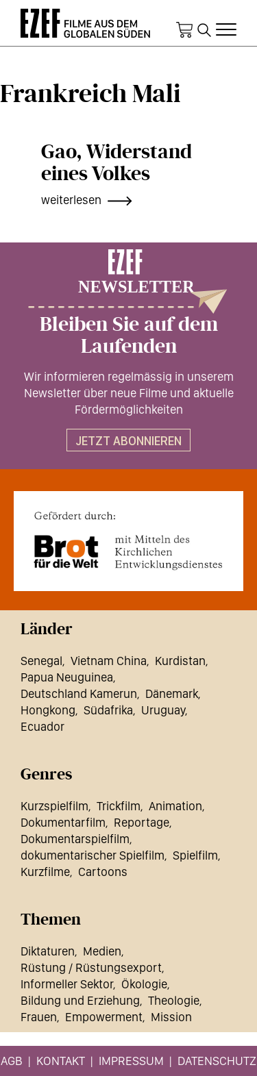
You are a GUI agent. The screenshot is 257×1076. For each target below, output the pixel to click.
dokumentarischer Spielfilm (92, 855)
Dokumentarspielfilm (75, 838)
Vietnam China (109, 660)
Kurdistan (180, 660)
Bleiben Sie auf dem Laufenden (129, 335)
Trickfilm (118, 806)
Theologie (173, 1000)
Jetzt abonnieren (128, 441)
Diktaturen (48, 951)
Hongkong (48, 710)
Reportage (141, 822)
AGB (12, 1060)
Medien (102, 951)
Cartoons (102, 871)
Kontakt (60, 1060)
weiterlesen (71, 199)
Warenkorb (184, 30)
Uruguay (163, 710)
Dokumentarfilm (63, 822)
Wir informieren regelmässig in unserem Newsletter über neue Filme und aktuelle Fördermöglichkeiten (129, 392)
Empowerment (104, 1017)
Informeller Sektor (67, 984)
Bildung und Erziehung (80, 1000)
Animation (175, 806)
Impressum (131, 1060)
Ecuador (42, 726)
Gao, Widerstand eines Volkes (116, 163)
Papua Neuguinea (67, 677)
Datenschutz (217, 1060)
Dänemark (171, 693)
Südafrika (108, 710)
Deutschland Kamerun (79, 693)
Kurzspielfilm (54, 806)
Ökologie (144, 984)
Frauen (39, 1017)
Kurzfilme (45, 871)
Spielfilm (195, 855)
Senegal (41, 660)
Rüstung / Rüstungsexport (91, 967)
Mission (171, 1017)
